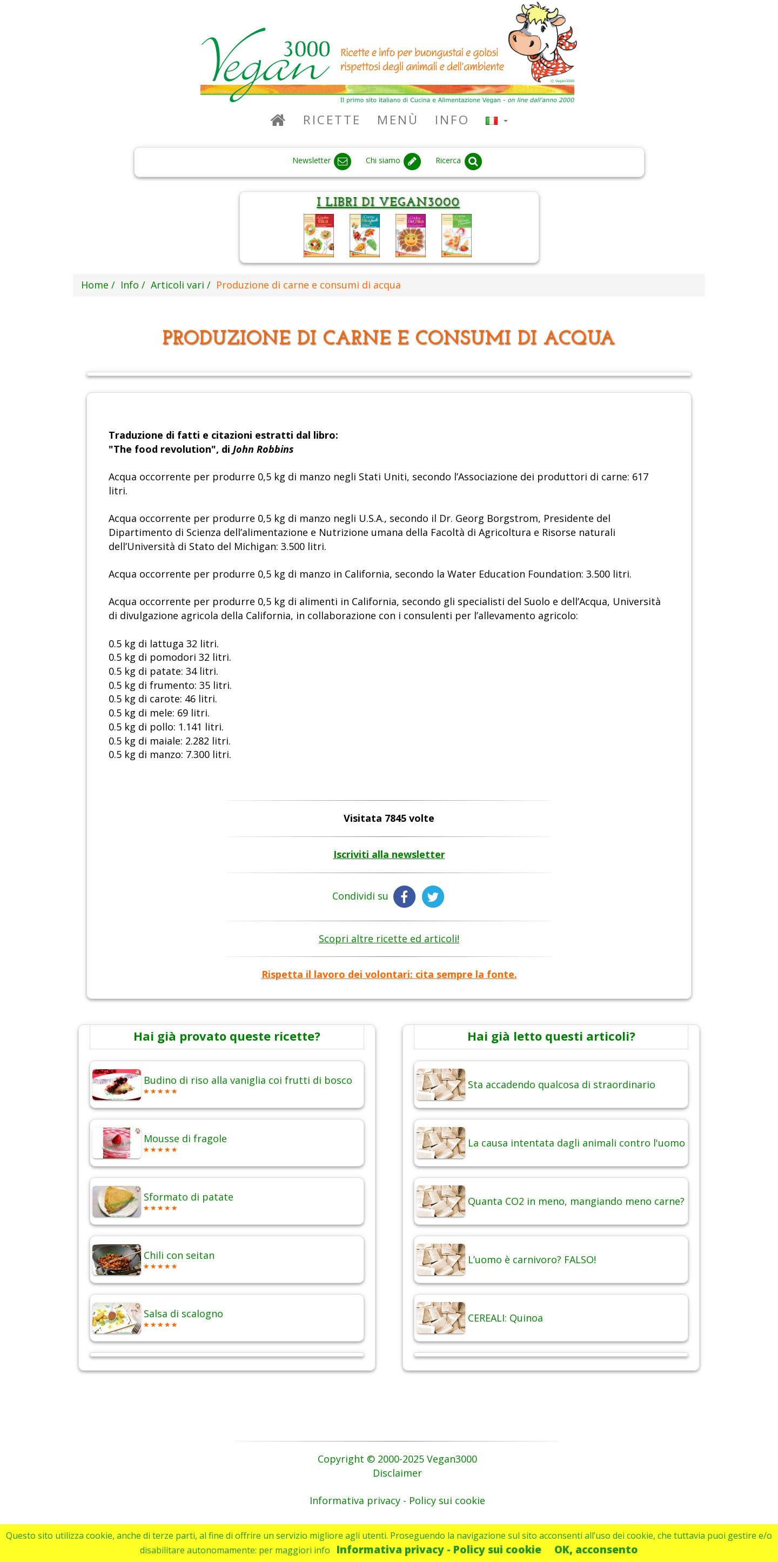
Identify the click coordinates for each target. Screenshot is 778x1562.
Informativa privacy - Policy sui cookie (439, 1549)
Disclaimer (397, 1472)
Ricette (332, 119)
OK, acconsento (596, 1549)
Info (452, 119)
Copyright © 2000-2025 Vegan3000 (397, 1458)
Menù (398, 119)
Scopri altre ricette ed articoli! (389, 938)
